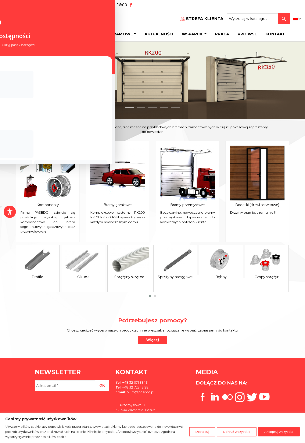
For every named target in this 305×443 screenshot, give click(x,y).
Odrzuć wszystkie (236, 432)
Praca (222, 34)
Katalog (72, 34)
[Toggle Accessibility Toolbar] (9, 211)
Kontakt (275, 34)
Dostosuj (202, 432)
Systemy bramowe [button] (111, 34)
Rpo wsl (247, 34)
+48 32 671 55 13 (26, 5)
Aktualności (158, 34)
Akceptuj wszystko (279, 432)
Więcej (152, 340)
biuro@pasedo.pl (65, 5)
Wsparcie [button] (192, 34)
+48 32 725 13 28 (134, 387)
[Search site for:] (252, 18)
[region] (152, 428)
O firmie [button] (42, 34)
